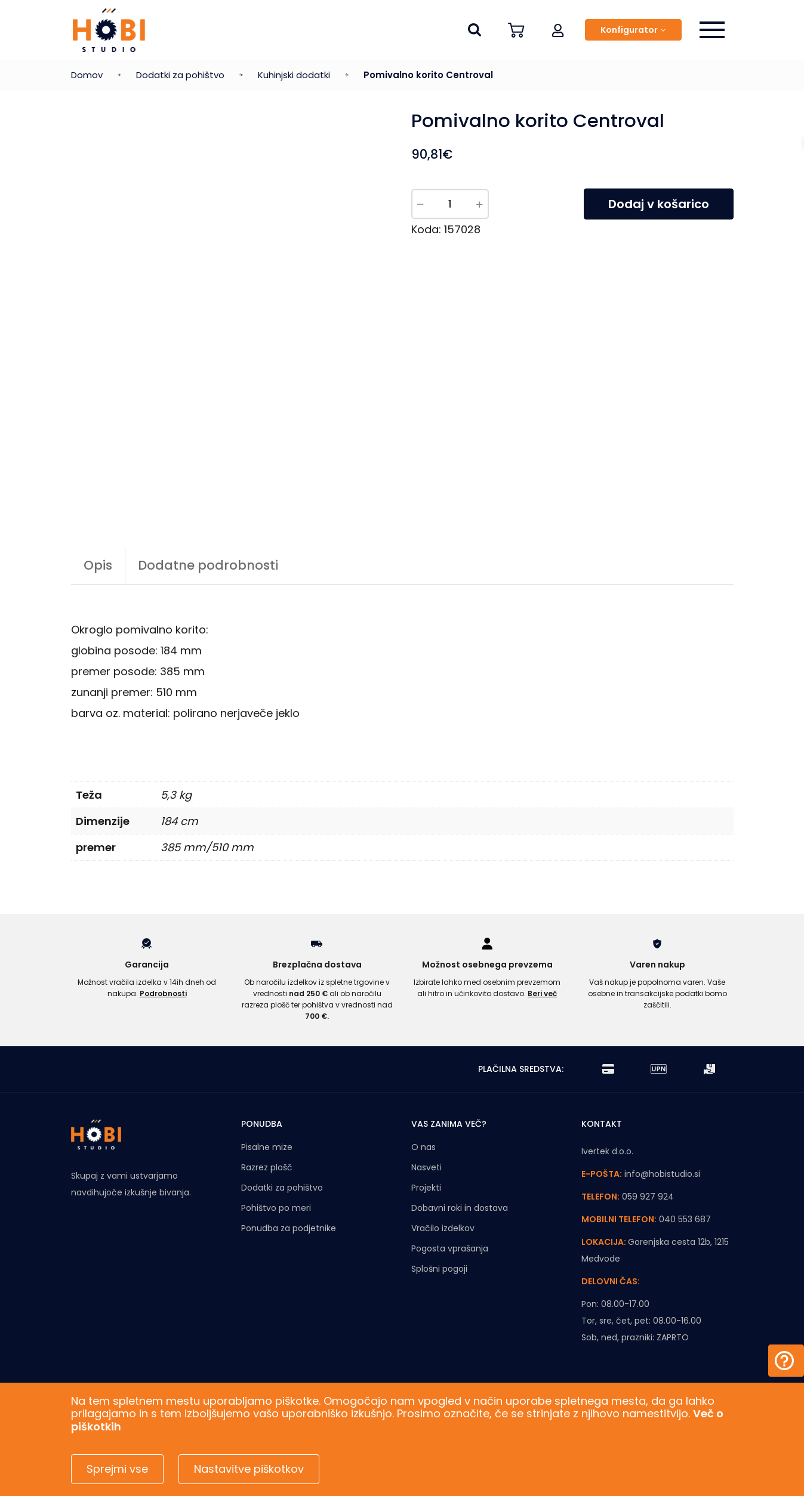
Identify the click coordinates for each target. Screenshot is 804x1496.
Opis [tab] (98, 565)
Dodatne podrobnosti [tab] (208, 565)
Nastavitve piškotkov (249, 1468)
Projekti (426, 1188)
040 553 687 (685, 1219)
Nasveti (426, 1167)
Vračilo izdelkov (443, 1228)
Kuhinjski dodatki (294, 75)
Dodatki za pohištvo (180, 75)
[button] (558, 30)
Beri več (542, 993)
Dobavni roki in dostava (459, 1208)
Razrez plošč (266, 1167)
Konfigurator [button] (629, 30)
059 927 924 (648, 1197)
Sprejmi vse (117, 1468)
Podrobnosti (163, 993)
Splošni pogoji (439, 1269)
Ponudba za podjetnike (288, 1228)
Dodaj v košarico (658, 204)
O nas (423, 1147)
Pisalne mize (266, 1147)
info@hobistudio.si (662, 1174)
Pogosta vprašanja (449, 1248)
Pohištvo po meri (276, 1208)
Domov (87, 75)
